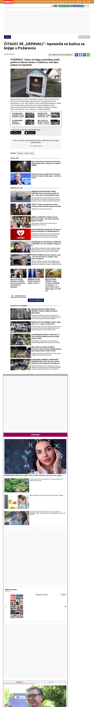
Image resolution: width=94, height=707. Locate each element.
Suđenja (36, 662)
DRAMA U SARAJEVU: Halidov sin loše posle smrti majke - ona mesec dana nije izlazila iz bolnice (45, 219)
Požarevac (19, 153)
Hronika (29, 1)
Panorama (82, 672)
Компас (71, 1)
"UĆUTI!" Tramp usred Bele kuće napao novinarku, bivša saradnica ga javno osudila (46, 205)
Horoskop (67, 472)
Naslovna (17, 1)
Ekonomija (34, 1)
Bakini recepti (52, 662)
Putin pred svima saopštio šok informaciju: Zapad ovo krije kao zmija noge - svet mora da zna (46, 176)
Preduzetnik (67, 662)
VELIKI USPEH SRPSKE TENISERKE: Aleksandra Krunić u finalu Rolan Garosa (40, 643)
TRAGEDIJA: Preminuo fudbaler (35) (62, 628)
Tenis (28, 598)
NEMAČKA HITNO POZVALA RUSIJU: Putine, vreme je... (34, 281)
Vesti (21, 1)
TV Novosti (52, 678)
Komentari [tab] (69, 324)
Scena (7, 696)
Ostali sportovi (23, 680)
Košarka (21, 676)
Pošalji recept (52, 668)
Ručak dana (52, 664)
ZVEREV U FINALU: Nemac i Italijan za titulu (40, 628)
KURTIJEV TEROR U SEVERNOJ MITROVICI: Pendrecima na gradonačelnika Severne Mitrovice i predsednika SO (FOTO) (18, 621)
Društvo (25, 1)
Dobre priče (8, 660)
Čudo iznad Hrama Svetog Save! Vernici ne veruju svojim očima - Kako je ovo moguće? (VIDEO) (46, 163)
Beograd (54, 1)
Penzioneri (22, 662)
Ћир (88, 5)
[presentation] (64, 249)
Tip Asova (37, 680)
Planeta (39, 1)
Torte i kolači (52, 658)
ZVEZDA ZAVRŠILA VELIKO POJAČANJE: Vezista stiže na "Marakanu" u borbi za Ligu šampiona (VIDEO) (62, 643)
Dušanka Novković (9, 54)
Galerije (8, 700)
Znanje (65, 678)
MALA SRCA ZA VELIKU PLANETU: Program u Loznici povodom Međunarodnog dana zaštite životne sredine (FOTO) (46, 349)
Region (80, 660)
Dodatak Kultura (53, 676)
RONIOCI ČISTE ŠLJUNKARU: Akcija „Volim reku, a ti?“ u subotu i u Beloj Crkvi (46, 323)
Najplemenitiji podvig (11, 676)
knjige (26, 153)
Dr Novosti (83, 678)
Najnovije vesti (68, 390)
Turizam (81, 687)
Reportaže (44, 1)
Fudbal (51, 598)
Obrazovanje (23, 664)
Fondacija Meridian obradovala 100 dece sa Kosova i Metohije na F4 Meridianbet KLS (46, 230)
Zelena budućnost (69, 680)
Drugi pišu (14, 158)
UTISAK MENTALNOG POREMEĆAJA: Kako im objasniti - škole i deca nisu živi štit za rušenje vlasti (18, 636)
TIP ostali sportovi (39, 678)
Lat (85, 5)
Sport (48, 1)
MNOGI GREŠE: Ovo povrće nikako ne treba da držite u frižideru (81, 156)
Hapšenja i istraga (39, 660)
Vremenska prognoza (72, 504)
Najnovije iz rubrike (18, 306)
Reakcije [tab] (83, 324)
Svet (79, 658)
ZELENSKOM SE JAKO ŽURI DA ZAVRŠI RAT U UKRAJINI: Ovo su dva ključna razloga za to (46, 243)
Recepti (51, 655)
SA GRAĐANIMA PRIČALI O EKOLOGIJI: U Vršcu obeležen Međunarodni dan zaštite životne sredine (45, 336)
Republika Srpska (8, 691)
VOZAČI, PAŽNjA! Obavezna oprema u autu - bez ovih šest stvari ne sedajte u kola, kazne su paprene (46, 256)
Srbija (62, 1)
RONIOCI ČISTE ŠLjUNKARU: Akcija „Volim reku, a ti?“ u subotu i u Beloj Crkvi (44, 117)
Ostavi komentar (36, 300)
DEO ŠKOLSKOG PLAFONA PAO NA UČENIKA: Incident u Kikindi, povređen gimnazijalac (18, 117)
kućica (31, 153)
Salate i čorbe (52, 660)
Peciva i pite (52, 666)
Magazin (76, 119)
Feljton (21, 660)
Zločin (36, 658)
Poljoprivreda (67, 660)
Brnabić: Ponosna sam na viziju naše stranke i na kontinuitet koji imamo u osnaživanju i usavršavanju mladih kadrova (18, 629)
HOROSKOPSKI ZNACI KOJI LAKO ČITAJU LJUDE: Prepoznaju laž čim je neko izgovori (76, 141)
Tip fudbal (37, 674)
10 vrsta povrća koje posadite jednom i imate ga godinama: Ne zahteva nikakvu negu (81, 148)
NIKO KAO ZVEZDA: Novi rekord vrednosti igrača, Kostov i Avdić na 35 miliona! (62, 621)
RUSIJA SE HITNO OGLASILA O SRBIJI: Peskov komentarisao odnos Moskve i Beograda (17, 283)
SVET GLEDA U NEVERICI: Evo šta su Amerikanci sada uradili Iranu (62, 635)
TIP (51, 1)
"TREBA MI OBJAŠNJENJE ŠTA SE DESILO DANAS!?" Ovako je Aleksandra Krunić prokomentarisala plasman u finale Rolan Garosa (40, 621)
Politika (66, 343)
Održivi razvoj (69, 672)
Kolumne (7, 662)
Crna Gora (66, 1)
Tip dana (36, 676)
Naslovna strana (70, 232)
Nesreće (36, 664)
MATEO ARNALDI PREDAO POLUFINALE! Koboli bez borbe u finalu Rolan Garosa (40, 635)
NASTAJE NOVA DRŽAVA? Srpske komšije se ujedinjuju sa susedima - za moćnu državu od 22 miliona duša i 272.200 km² (53, 285)
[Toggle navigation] (88, 2)
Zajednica (66, 676)
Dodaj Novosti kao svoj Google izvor (61, 55)
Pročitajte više (16, 188)
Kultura (58, 1)
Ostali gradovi (68, 543)
